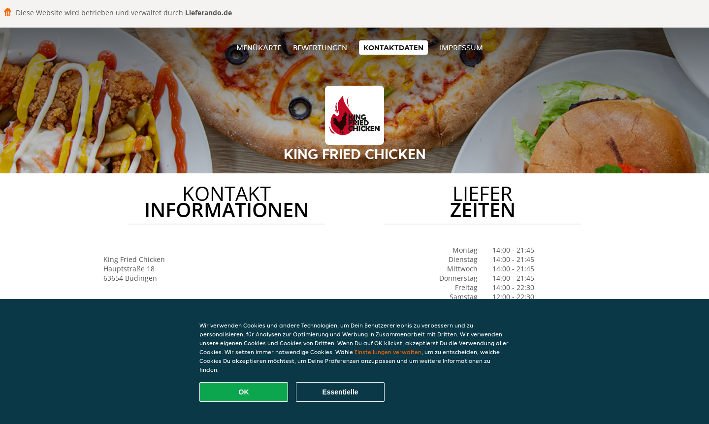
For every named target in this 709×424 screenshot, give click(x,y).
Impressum (461, 47)
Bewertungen (320, 47)
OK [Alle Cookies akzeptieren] (244, 392)
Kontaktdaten (393, 47)
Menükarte (258, 47)
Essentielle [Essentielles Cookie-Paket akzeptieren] (340, 392)
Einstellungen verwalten (387, 352)
